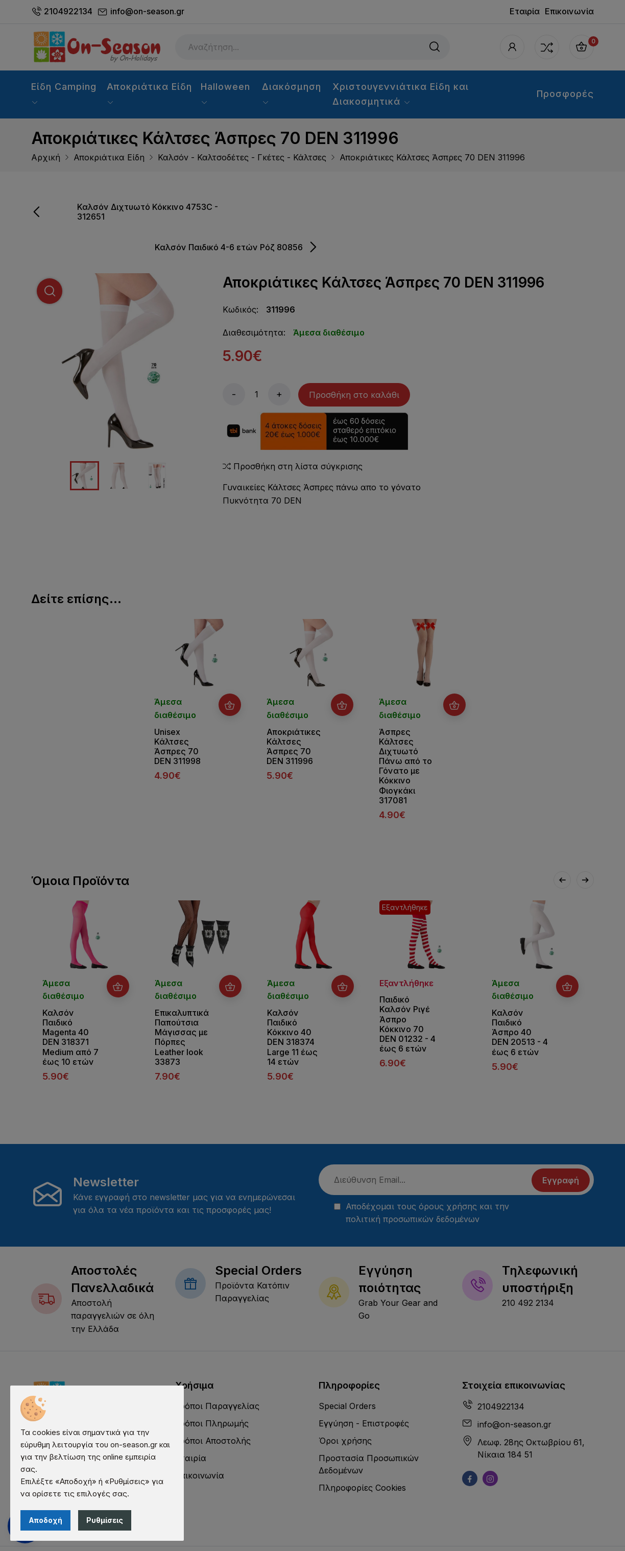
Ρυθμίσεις (104, 1520)
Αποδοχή (45, 1520)
